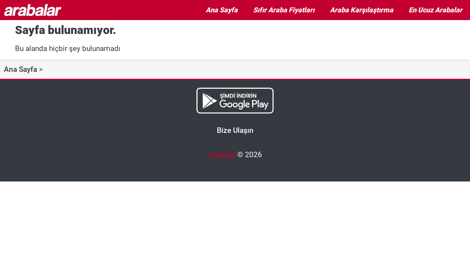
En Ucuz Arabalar (435, 10)
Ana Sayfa (222, 10)
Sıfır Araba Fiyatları (283, 10)
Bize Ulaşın (235, 130)
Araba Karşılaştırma (361, 10)
